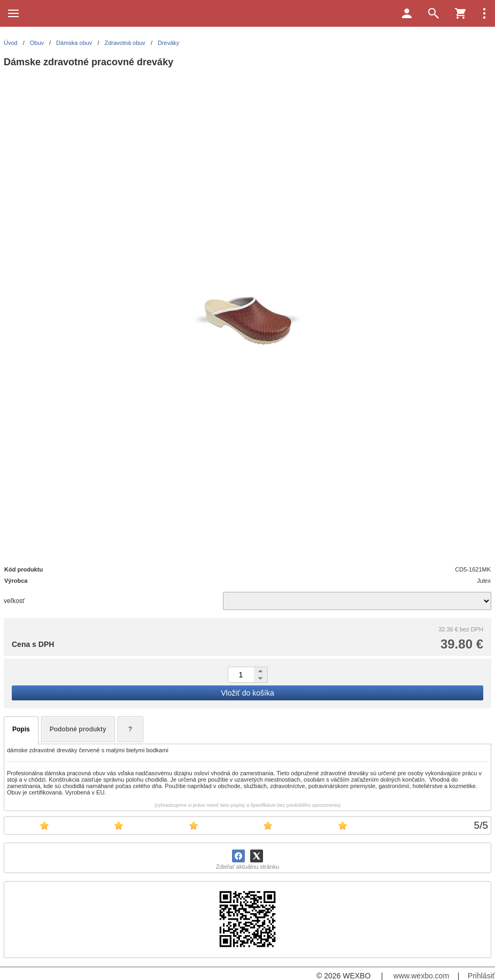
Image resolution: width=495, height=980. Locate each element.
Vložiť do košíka (247, 693)
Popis (21, 729)
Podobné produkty (78, 729)
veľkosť (14, 601)
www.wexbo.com (421, 975)
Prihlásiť (481, 975)
